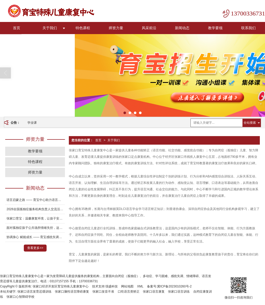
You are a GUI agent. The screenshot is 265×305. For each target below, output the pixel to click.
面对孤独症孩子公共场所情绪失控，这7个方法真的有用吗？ (35, 228)
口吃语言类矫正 (128, 291)
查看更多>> (35, 248)
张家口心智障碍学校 (20, 297)
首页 (16, 28)
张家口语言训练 (179, 291)
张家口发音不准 (103, 291)
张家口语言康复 (154, 291)
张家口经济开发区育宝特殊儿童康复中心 (61, 286)
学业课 (32, 122)
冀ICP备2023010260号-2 (174, 286)
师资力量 (116, 28)
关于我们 (49, 28)
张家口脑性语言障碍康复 (72, 291)
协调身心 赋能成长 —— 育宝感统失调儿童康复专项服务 (35, 237)
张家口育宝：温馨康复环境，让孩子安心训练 (35, 218)
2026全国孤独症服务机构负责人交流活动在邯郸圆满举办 (35, 209)
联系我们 (248, 28)
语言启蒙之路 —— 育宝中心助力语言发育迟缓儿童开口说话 (35, 200)
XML (140, 286)
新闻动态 (182, 28)
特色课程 (83, 28)
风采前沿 (149, 28)
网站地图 (127, 286)
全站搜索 (250, 122)
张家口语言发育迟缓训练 (34, 291)
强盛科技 (111, 286)
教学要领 (215, 28)
